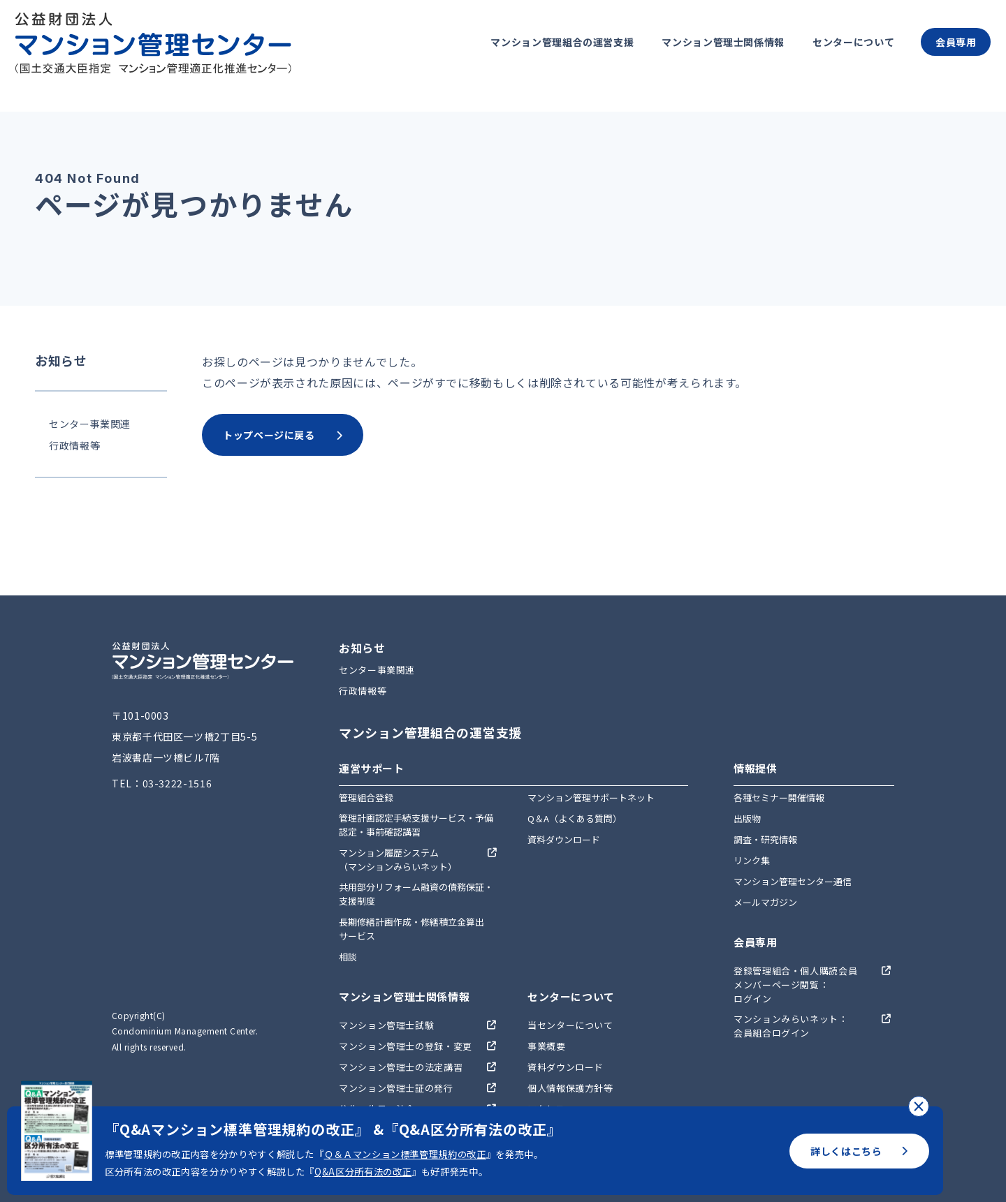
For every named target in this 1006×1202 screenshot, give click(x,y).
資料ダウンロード (563, 839)
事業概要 (546, 1046)
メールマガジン (765, 902)
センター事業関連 (90, 424)
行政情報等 (74, 445)
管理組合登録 (366, 797)
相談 (348, 956)
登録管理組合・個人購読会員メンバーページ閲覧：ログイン (795, 984)
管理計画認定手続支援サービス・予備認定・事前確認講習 (416, 824)
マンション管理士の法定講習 (400, 1067)
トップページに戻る (282, 435)
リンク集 (752, 860)
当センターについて (570, 1025)
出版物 (747, 818)
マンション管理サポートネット (591, 797)
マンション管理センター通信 (793, 881)
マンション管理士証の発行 (396, 1088)
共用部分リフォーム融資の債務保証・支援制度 (416, 893)
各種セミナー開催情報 (779, 797)
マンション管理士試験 (386, 1025)
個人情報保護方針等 (570, 1088)
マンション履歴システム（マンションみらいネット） (398, 859)
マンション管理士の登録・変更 (405, 1046)
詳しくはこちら (859, 1151)
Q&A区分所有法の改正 (362, 1171)
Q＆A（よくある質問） (574, 818)
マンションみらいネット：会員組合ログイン (791, 1025)
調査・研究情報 (765, 839)
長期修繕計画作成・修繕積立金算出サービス (411, 928)
